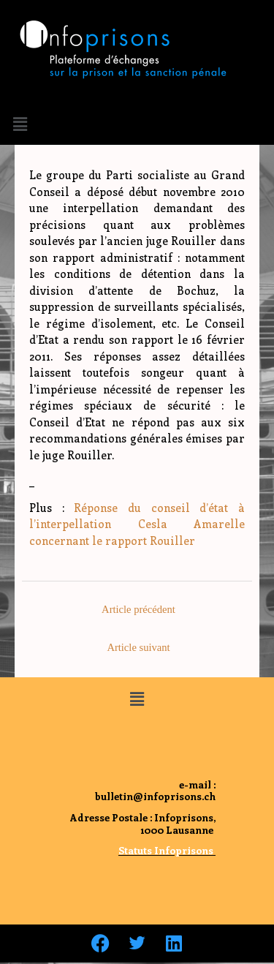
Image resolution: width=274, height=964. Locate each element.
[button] (19, 124)
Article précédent (138, 609)
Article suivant (138, 647)
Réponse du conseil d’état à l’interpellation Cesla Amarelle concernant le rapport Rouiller (137, 524)
